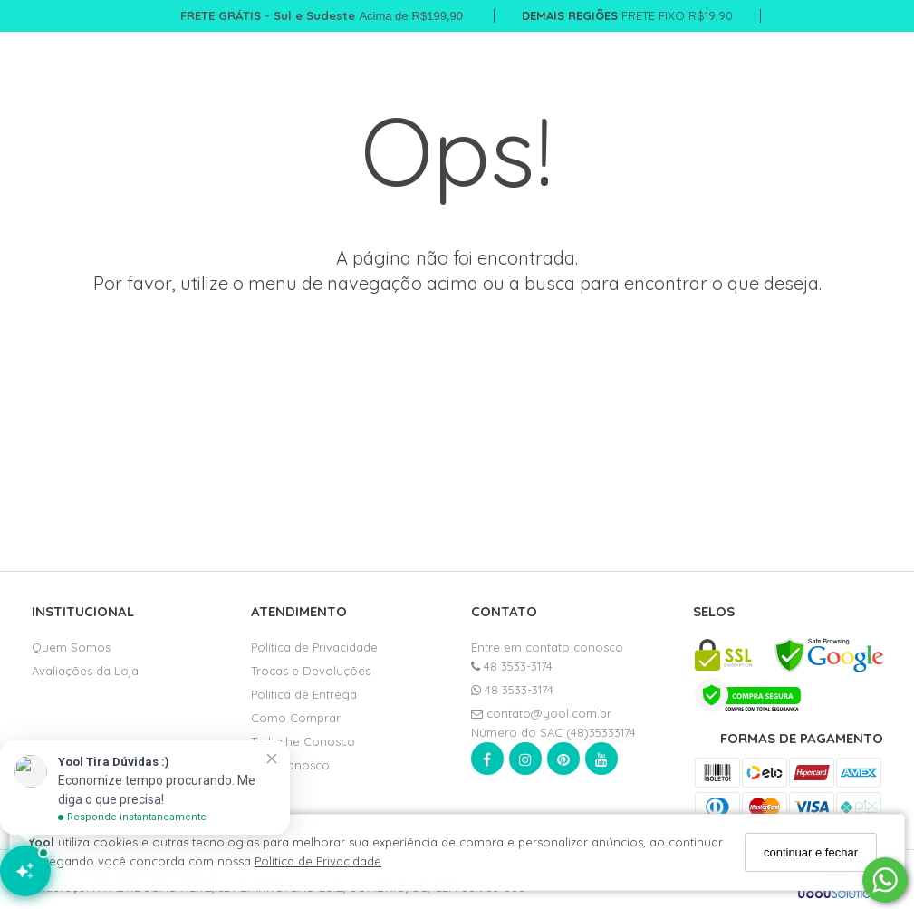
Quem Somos (71, 647)
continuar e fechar (811, 852)
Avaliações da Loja (85, 670)
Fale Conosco (290, 765)
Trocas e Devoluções (310, 670)
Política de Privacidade (318, 861)
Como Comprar (296, 718)
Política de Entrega (304, 694)
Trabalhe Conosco (303, 741)
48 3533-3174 (512, 666)
